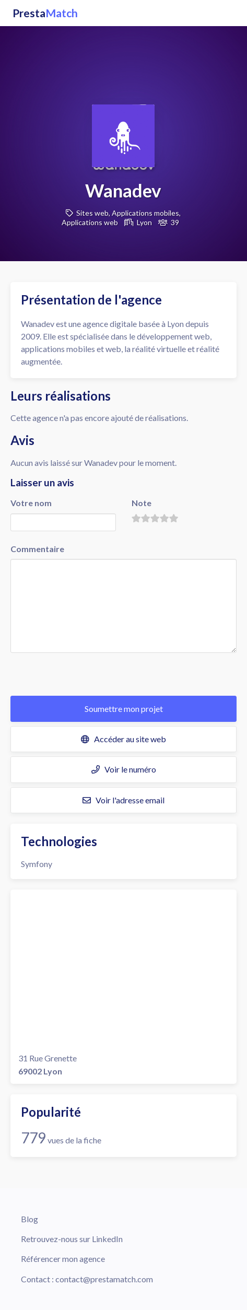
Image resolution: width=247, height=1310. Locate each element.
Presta (45, 13)
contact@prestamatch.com (104, 1279)
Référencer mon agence (63, 1259)
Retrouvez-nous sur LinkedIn (72, 1239)
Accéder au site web (123, 739)
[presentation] (89, 675)
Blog (29, 1219)
